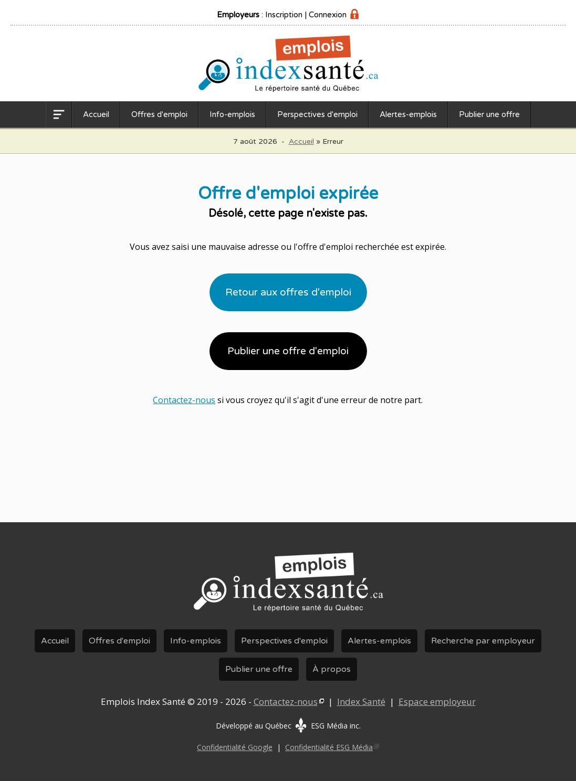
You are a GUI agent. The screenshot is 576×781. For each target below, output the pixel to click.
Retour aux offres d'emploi (288, 292)
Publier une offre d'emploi (288, 351)
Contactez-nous (184, 400)
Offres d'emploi (159, 114)
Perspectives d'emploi (317, 114)
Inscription (283, 14)
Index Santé (361, 701)
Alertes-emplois (408, 114)
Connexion (328, 14)
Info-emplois (232, 114)
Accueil (96, 114)
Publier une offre (489, 114)
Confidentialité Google (235, 747)
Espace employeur (437, 701)
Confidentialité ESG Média (329, 747)
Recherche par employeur (483, 641)
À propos (331, 669)
